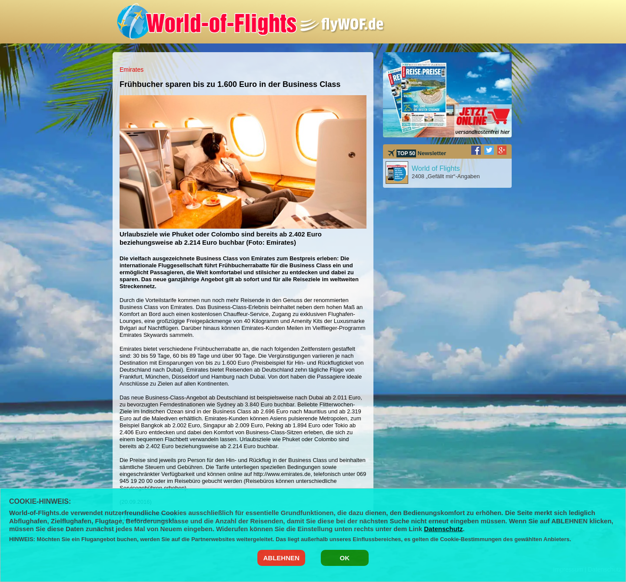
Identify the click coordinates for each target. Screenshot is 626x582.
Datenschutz (443, 528)
